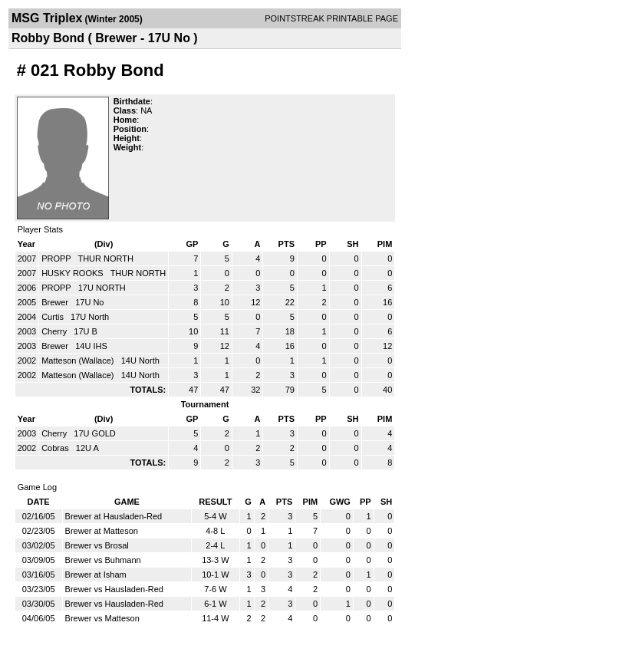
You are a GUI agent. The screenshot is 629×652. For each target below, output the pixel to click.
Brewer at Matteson (101, 530)
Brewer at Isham (96, 574)
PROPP (57, 258)
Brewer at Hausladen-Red (114, 516)
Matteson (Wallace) (78, 360)
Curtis (53, 316)
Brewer (56, 302)
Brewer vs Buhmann (103, 560)
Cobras (56, 448)
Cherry (55, 331)
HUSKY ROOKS (73, 273)
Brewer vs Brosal (97, 545)
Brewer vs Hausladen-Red (114, 589)
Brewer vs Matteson (102, 618)
